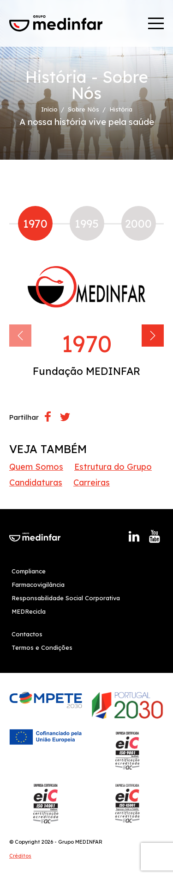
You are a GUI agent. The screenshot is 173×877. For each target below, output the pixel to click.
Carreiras (91, 482)
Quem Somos (36, 466)
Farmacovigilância (38, 584)
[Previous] (20, 335)
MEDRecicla (29, 611)
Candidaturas (35, 482)
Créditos (20, 855)
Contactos (27, 634)
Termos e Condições (42, 647)
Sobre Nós (83, 109)
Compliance (29, 571)
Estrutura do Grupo (113, 466)
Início (49, 109)
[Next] (153, 335)
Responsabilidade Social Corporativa (66, 598)
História (120, 109)
